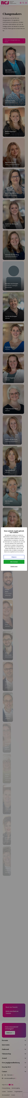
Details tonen (14, 566)
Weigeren (14, 557)
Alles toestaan (14, 561)
